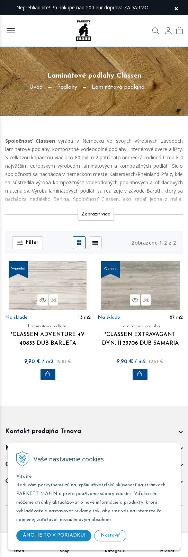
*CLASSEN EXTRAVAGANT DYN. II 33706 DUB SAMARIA (140, 334)
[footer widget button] (94, 431)
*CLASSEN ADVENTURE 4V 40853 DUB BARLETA (48, 334)
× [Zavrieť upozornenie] (176, 7)
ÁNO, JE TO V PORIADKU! (54, 535)
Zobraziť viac (95, 214)
